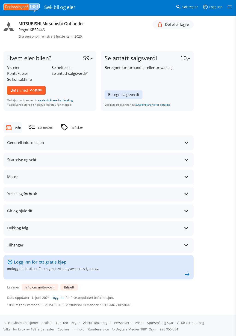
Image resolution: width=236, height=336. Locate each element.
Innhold (79, 329)
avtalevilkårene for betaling (55, 100)
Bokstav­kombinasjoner (20, 323)
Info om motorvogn (40, 287)
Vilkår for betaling (190, 323)
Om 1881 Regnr (68, 323)
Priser (139, 323)
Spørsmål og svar (160, 323)
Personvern (123, 323)
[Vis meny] (230, 8)
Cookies (63, 329)
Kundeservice (98, 329)
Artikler (47, 323)
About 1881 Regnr (97, 323)
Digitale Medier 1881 (132, 329)
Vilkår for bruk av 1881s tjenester (28, 329)
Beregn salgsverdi (123, 94)
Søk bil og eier (60, 7)
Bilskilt (69, 287)
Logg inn (58, 297)
